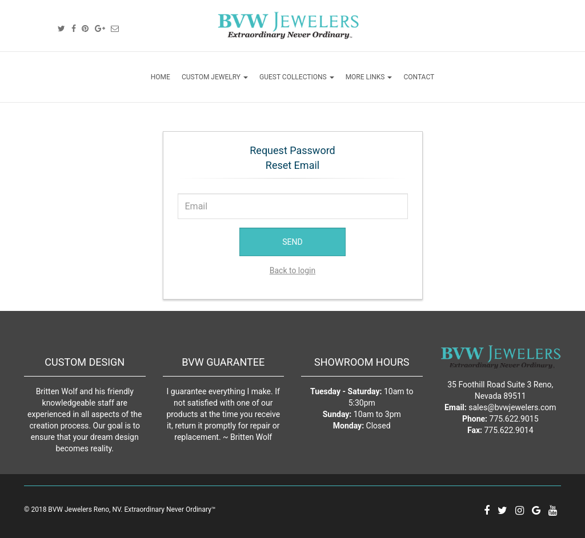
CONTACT (418, 77)
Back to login (293, 270)
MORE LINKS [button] (369, 77)
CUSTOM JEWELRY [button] (215, 77)
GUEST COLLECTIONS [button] (296, 77)
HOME (160, 77)
